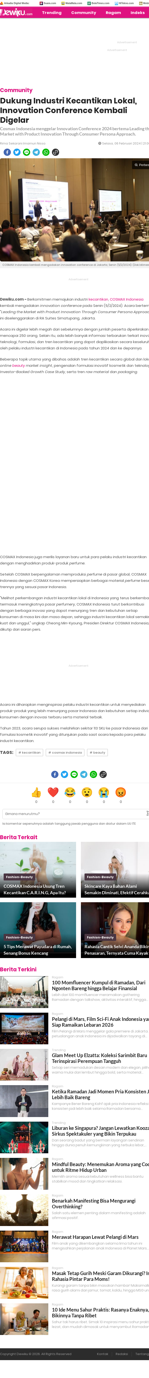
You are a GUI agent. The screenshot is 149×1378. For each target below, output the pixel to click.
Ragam (113, 12)
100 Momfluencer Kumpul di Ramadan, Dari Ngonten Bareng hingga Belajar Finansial (98, 985)
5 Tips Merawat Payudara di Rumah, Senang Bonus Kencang (38, 950)
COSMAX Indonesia (126, 299)
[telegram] (36, 152)
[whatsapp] (46, 152)
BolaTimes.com (100, 3)
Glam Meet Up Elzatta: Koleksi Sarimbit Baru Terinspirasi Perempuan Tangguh (99, 1058)
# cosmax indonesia (65, 752)
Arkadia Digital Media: (16, 3)
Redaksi (122, 1354)
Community (83, 12)
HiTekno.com (126, 3)
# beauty (97, 752)
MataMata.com (73, 3)
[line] (26, 152)
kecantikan (98, 299)
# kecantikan (29, 752)
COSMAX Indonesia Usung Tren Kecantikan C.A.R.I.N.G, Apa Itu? (35, 889)
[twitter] (17, 152)
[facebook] (7, 152)
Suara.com (50, 3)
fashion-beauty (19, 877)
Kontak (102, 1354)
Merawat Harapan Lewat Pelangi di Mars (95, 1237)
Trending (52, 12)
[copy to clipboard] (55, 152)
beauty (18, 365)
